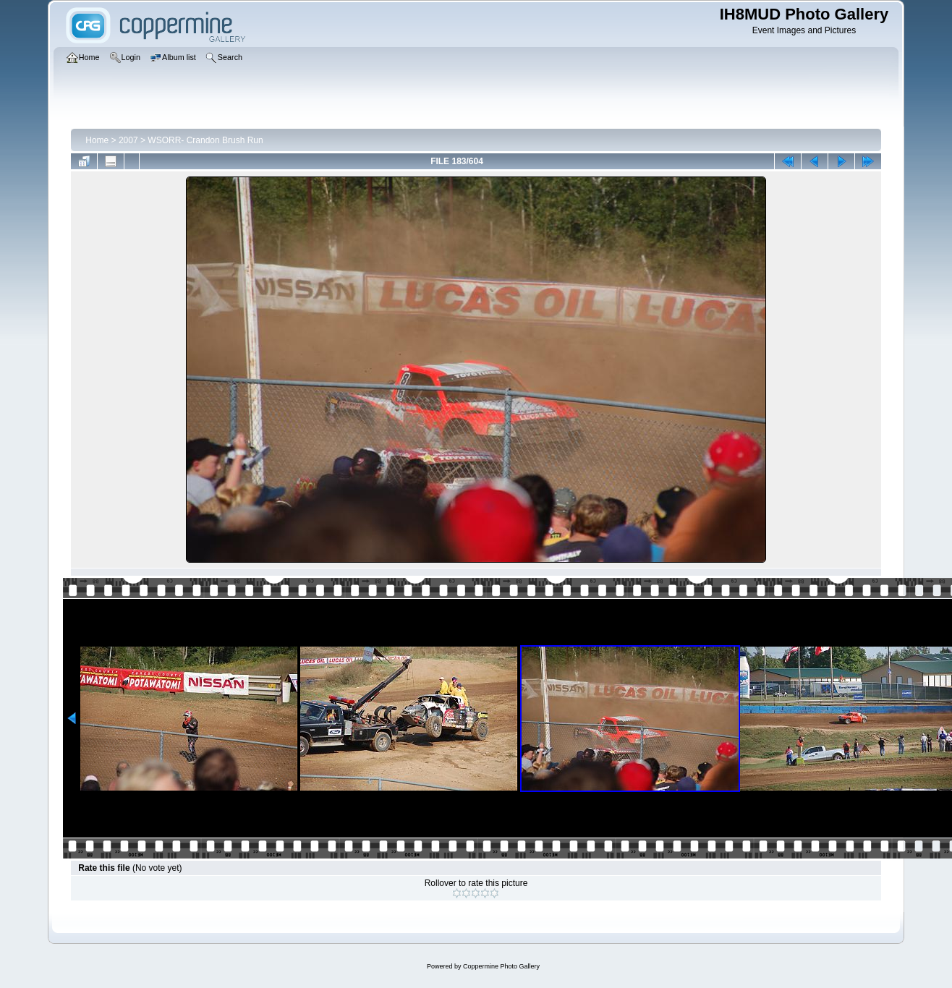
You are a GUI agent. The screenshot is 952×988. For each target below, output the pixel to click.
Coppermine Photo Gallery (501, 966)
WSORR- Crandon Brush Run (205, 140)
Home (97, 140)
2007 (128, 140)
